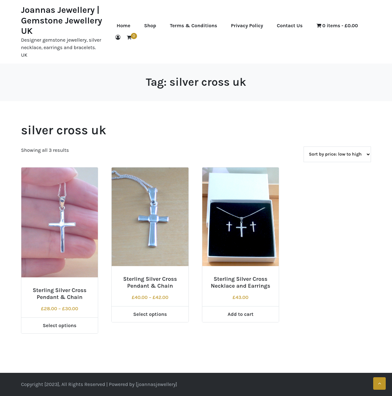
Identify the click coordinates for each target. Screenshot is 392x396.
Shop (150, 25)
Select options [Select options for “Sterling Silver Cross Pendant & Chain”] (60, 325)
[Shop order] (337, 154)
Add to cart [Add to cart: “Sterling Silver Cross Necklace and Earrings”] (240, 314)
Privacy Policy (247, 25)
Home (123, 25)
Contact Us (290, 25)
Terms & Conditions (193, 25)
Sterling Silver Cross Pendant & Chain (60, 294)
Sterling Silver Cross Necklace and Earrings (240, 282)
